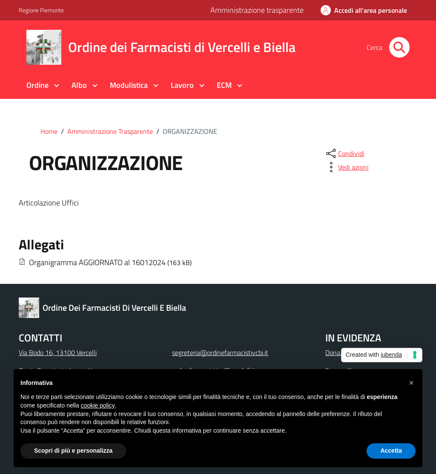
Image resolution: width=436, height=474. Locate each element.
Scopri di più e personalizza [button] (73, 450)
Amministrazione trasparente (257, 10)
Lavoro (182, 85)
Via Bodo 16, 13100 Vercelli (58, 352)
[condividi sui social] (344, 153)
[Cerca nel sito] (399, 47)
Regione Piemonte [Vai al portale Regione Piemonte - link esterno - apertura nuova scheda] (41, 10)
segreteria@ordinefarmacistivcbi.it (220, 352)
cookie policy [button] (98, 405)
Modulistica (129, 85)
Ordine (37, 85)
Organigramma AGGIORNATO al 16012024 (97, 262)
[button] (411, 383)
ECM (224, 85)
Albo (79, 85)
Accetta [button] (391, 450)
